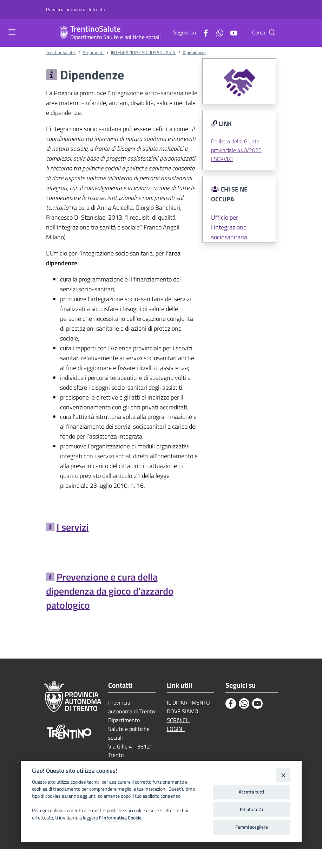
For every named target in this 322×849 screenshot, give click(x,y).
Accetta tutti (251, 791)
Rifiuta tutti (251, 809)
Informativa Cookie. (122, 817)
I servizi (73, 526)
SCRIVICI (178, 720)
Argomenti (94, 52)
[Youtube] (231, 32)
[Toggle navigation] (12, 32)
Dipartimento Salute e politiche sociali (115, 36)
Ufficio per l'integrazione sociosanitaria (229, 227)
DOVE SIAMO (184, 711)
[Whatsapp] (217, 32)
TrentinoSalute (95, 29)
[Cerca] (272, 32)
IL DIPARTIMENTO (190, 702)
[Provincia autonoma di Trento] (75, 9)
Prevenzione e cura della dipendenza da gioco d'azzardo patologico (109, 591)
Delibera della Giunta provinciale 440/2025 (236, 145)
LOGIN (176, 729)
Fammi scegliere (251, 826)
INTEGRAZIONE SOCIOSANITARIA (143, 52)
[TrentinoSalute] (64, 33)
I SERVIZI (222, 159)
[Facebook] (203, 32)
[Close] (283, 775)
